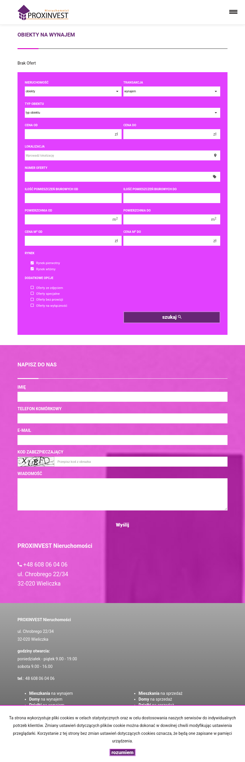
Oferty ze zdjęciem (47, 288)
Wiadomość (30, 473)
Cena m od (33, 232)
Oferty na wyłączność (49, 306)
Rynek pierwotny (45, 263)
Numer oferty (36, 168)
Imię (22, 387)
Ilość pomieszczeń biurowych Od (51, 189)
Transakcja (133, 82)
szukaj (171, 317)
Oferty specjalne (45, 294)
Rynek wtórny (43, 269)
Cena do (129, 125)
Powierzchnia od (38, 210)
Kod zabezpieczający (40, 452)
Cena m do (132, 232)
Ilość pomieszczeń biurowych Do (150, 189)
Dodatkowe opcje (39, 278)
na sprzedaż (161, 693)
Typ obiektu (34, 104)
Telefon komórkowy (40, 408)
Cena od (31, 125)
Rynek (29, 253)
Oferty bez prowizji (47, 300)
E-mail (24, 430)
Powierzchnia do (137, 210)
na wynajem (51, 693)
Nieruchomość (36, 82)
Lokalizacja (35, 146)
